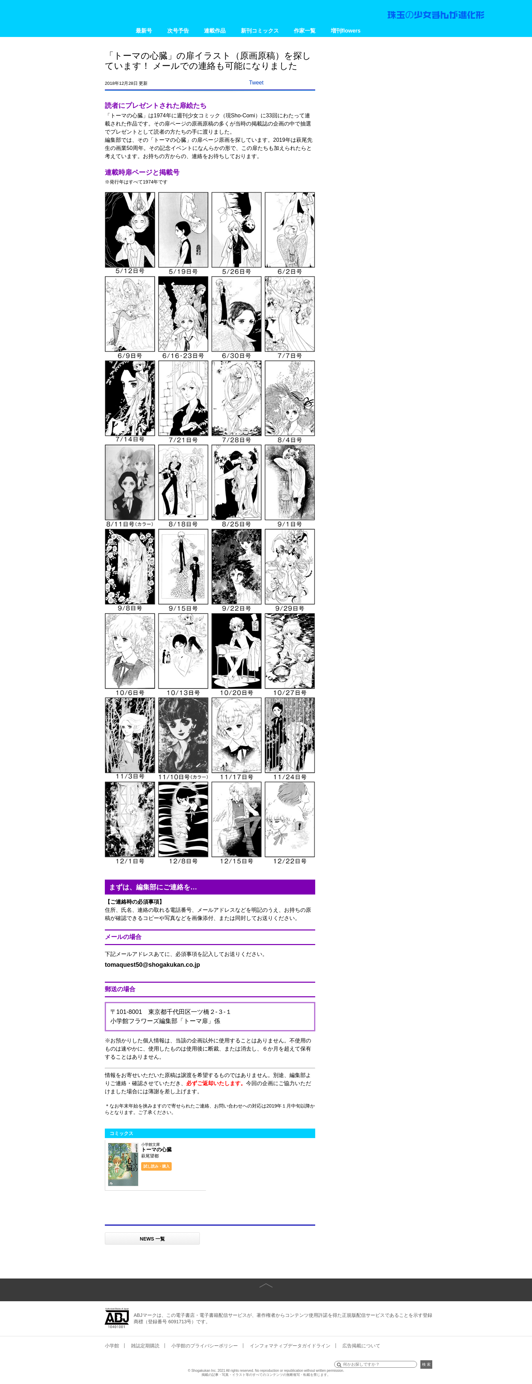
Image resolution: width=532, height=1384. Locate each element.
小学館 (112, 1345)
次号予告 (178, 31)
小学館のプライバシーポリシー (204, 1345)
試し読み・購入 (157, 1166)
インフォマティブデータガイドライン (290, 1345)
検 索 (426, 1364)
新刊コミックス (260, 31)
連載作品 (215, 31)
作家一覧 (305, 31)
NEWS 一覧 (152, 1239)
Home (116, 30)
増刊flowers (346, 31)
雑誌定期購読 (145, 1345)
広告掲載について (361, 1345)
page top (266, 1280)
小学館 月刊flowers (77, 12)
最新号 (144, 31)
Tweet (256, 82)
